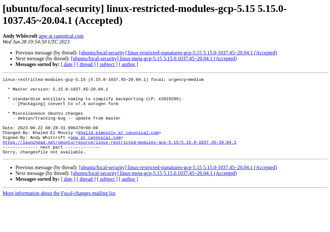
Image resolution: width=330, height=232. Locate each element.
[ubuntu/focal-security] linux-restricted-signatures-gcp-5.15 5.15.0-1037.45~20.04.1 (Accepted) (178, 52)
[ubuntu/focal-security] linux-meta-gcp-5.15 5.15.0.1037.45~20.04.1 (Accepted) (154, 58)
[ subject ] (107, 64)
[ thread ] (86, 64)
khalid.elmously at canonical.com (118, 144)
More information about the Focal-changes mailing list (59, 208)
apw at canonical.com (61, 36)
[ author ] (128, 64)
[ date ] (68, 64)
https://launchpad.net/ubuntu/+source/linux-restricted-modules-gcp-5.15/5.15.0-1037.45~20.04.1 (119, 156)
